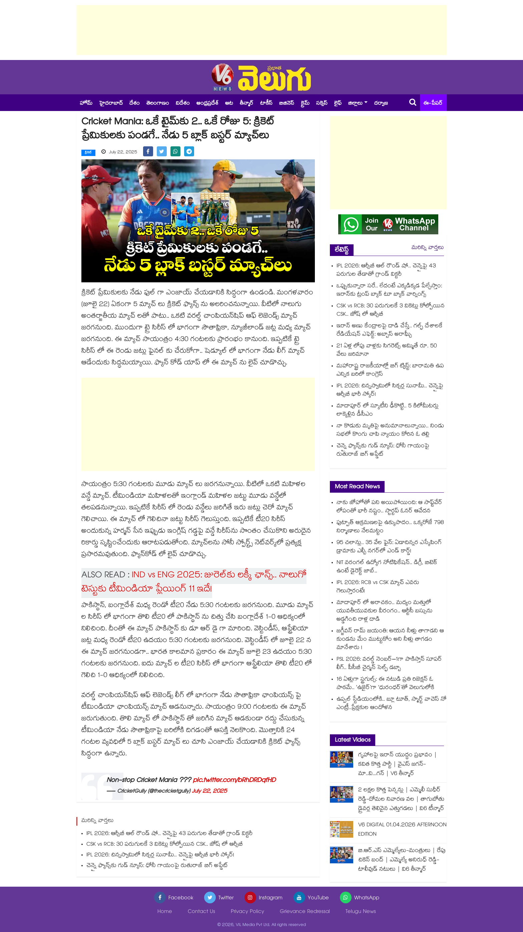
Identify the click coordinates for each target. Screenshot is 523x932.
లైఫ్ (338, 103)
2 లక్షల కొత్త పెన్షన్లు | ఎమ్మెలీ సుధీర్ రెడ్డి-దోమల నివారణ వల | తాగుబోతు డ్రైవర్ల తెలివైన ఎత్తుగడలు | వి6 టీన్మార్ (401, 800)
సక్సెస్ (322, 103)
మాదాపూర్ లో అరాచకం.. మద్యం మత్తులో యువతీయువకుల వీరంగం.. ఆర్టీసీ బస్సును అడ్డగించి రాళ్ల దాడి (385, 611)
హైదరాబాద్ (111, 103)
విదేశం (183, 103)
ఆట (229, 103)
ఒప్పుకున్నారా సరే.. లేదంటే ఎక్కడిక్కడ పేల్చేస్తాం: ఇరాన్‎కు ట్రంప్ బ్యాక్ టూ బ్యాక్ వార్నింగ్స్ (389, 291)
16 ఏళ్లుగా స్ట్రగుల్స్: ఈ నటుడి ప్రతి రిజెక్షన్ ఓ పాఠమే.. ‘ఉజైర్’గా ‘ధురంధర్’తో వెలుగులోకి (385, 684)
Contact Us (201, 912)
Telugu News (361, 912)
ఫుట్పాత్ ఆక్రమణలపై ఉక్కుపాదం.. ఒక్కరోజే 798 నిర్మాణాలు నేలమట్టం (390, 527)
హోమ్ (86, 103)
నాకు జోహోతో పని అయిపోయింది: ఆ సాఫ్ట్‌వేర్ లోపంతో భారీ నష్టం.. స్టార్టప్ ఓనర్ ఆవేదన (389, 507)
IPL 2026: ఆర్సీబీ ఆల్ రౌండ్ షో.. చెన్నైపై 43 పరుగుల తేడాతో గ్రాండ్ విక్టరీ (169, 834)
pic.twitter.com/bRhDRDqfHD (234, 781)
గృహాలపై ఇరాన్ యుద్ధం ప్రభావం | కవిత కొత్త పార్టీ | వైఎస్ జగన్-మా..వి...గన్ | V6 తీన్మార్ (397, 765)
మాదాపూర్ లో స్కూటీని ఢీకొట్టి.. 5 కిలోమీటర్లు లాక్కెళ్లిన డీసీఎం (388, 411)
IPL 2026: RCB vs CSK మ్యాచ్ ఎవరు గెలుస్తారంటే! (378, 587)
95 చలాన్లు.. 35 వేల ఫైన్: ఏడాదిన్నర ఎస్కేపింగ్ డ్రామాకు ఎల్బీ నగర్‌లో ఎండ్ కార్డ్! (389, 547)
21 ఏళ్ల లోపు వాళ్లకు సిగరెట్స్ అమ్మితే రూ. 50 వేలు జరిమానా (387, 351)
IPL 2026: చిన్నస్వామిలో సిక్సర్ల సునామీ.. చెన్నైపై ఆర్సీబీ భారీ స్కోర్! (160, 855)
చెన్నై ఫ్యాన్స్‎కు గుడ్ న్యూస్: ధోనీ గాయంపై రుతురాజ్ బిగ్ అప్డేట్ (157, 866)
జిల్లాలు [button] (355, 103)
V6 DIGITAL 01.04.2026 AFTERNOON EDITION (402, 830)
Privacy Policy (247, 912)
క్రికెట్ (88, 153)
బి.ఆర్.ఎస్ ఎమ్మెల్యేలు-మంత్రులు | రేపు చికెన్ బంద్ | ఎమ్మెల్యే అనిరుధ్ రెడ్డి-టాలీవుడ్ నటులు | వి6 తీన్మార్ (402, 860)
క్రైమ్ (305, 103)
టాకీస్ (266, 103)
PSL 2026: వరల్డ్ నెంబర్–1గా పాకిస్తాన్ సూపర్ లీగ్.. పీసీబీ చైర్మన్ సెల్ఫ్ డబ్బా (389, 664)
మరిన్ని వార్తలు (428, 248)
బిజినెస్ (286, 103)
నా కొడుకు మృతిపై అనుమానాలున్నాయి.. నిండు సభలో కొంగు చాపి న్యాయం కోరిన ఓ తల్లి (390, 431)
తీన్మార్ (246, 103)
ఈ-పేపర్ (433, 103)
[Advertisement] (261, 30)
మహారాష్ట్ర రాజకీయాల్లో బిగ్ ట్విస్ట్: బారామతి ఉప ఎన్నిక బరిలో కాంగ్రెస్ (390, 371)
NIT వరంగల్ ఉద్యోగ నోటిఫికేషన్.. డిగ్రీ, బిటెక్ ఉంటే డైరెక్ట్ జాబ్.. (387, 567)
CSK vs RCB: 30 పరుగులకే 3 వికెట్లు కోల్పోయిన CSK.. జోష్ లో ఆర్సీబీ (164, 845)
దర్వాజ (381, 103)
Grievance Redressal (305, 912)
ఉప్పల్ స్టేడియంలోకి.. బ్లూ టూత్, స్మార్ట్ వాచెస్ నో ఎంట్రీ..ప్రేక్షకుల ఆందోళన (392, 704)
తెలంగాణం (157, 103)
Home (164, 912)
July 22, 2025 (209, 792)
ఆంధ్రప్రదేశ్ (207, 103)
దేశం (134, 103)
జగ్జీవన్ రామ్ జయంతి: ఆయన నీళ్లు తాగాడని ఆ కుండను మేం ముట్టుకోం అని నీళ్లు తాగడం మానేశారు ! (390, 640)
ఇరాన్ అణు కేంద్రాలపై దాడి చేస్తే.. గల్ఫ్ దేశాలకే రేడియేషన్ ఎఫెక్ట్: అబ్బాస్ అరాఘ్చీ (390, 331)
